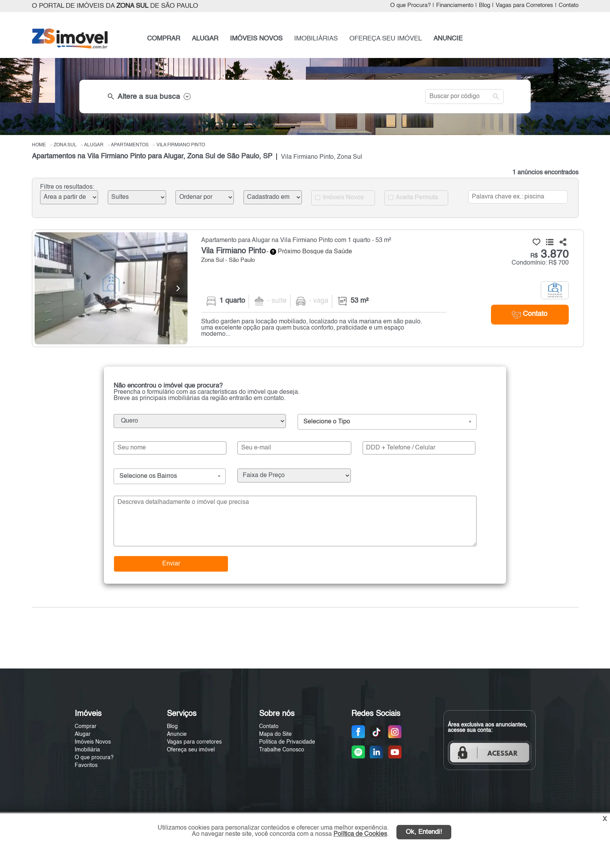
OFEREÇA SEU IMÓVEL (385, 38)
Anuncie (177, 734)
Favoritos (86, 765)
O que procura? (94, 757)
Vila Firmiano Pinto (233, 251)
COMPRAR (163, 38)
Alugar (83, 734)
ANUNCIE (448, 38)
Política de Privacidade (287, 742)
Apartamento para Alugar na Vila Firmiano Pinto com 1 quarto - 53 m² (296, 240)
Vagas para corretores (194, 742)
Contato (568, 5)
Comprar (85, 726)
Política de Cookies (360, 834)
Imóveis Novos (339, 197)
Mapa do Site (275, 734)
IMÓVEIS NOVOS (256, 38)
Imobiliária (87, 750)
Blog (484, 5)
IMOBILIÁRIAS (316, 38)
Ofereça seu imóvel (191, 750)
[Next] (178, 288)
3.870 (549, 254)
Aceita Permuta (413, 197)
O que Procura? (410, 5)
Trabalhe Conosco (281, 750)
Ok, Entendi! (424, 832)
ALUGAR (205, 38)
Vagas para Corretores (524, 5)
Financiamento (454, 5)
